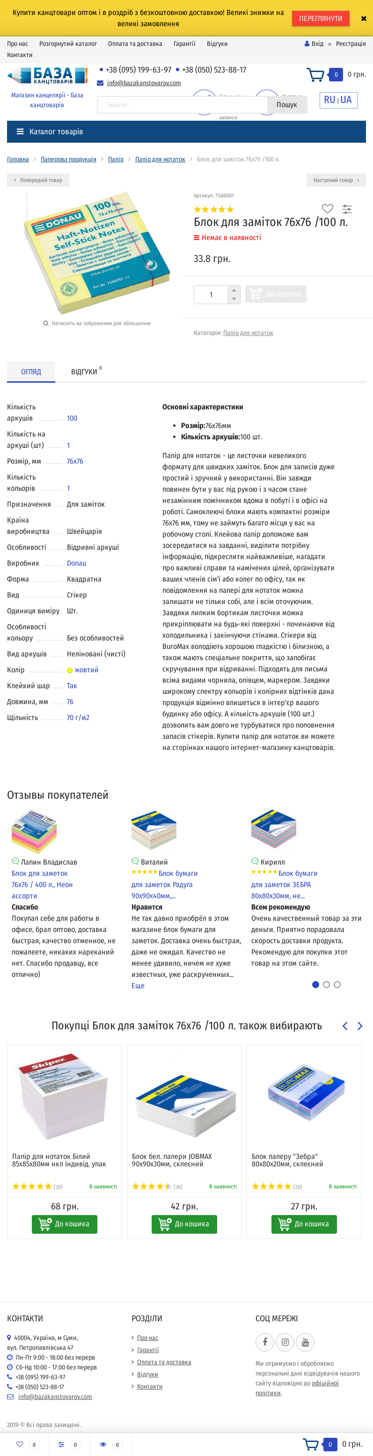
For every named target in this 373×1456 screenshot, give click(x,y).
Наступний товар (336, 180)
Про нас (17, 44)
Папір (116, 159)
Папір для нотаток (160, 159)
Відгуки (217, 44)
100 (72, 418)
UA (346, 99)
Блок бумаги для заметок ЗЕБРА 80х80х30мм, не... (284, 884)
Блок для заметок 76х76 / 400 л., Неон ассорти (42, 884)
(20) (37, 1187)
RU (330, 99)
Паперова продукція (68, 159)
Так (72, 685)
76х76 (75, 461)
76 (70, 701)
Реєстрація (351, 44)
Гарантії (185, 44)
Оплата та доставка (135, 44)
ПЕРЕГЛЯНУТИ (321, 18)
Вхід (314, 44)
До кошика (284, 294)
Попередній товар (38, 180)
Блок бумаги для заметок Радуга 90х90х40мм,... (165, 884)
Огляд (31, 371)
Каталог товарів (50, 132)
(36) (157, 1187)
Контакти (20, 55)
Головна (18, 159)
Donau (76, 563)
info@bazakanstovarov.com (144, 83)
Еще (138, 985)
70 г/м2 (78, 717)
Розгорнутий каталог (68, 44)
